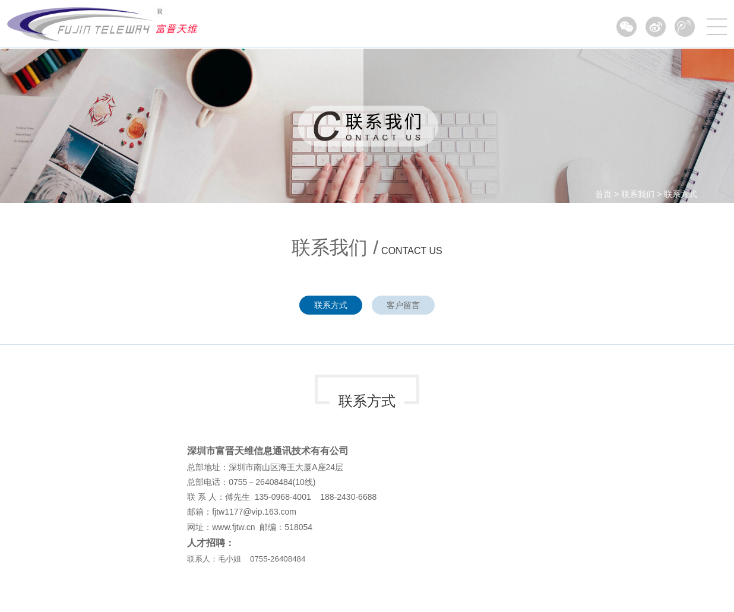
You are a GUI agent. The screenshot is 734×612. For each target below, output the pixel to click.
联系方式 (680, 194)
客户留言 (403, 305)
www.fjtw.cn (233, 527)
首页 (603, 194)
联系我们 (637, 194)
